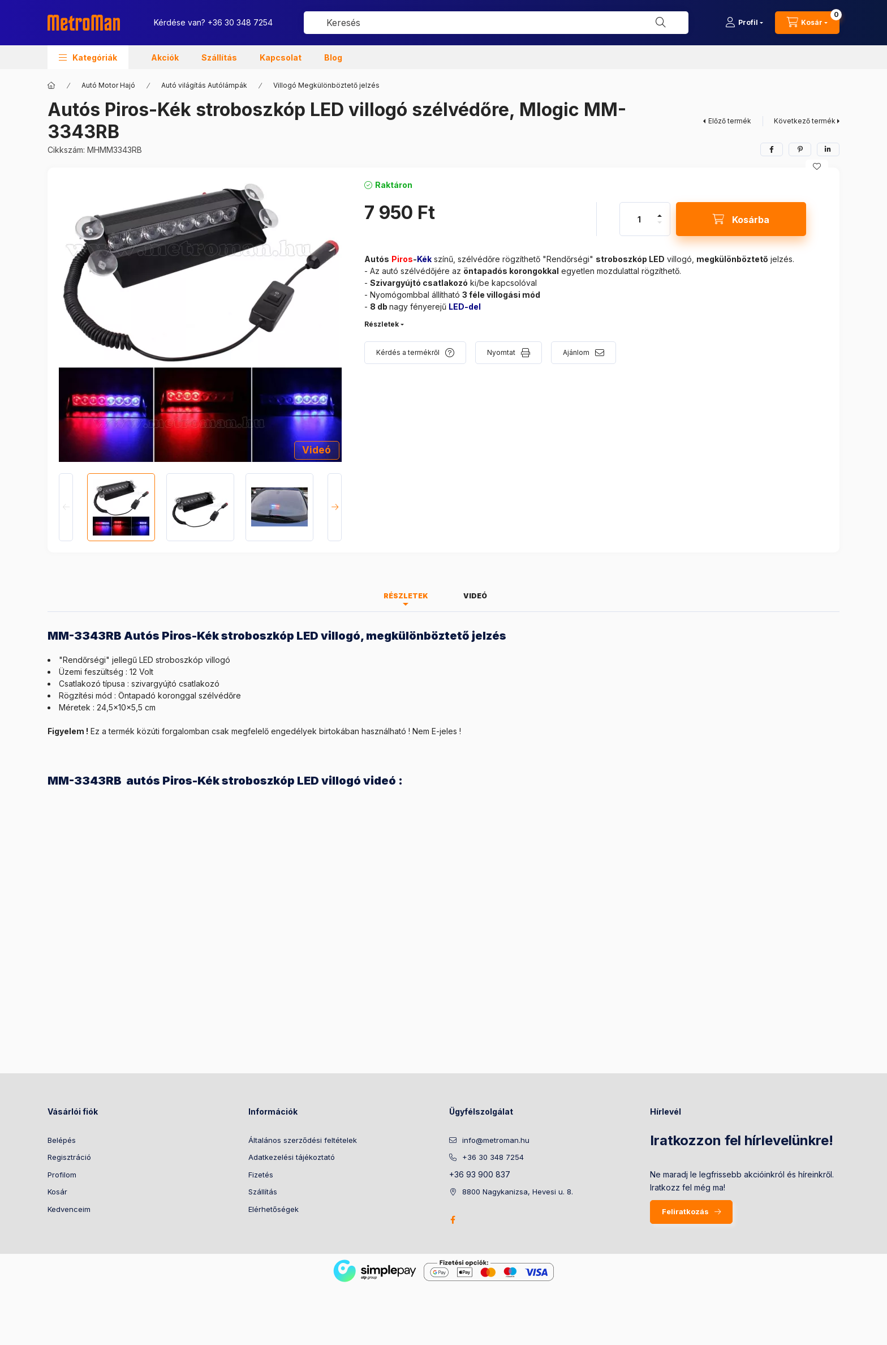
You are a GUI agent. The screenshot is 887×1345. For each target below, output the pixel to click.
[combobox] (496, 22)
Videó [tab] (475, 596)
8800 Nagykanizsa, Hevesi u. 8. (517, 1191)
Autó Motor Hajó (108, 85)
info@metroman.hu (495, 1140)
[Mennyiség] (639, 219)
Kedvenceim (69, 1209)
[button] (88, 57)
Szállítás (219, 57)
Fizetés (260, 1174)
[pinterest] (800, 149)
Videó (316, 450)
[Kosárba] (741, 219)
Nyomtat (501, 352)
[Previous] (66, 507)
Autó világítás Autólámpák (204, 85)
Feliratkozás (685, 1211)
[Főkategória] (51, 85)
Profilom (62, 1174)
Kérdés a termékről (408, 352)
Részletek (381, 324)
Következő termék (805, 121)
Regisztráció (69, 1157)
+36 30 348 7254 (240, 22)
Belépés (62, 1140)
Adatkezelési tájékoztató (291, 1157)
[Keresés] (660, 22)
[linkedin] (828, 149)
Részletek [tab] (406, 596)
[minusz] (659, 222)
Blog (333, 57)
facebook (452, 1220)
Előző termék (729, 121)
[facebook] (771, 149)
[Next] (335, 507)
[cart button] (807, 22)
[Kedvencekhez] (817, 166)
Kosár (57, 1191)
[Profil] (744, 22)
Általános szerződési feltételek (302, 1140)
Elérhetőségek (273, 1209)
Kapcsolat (281, 57)
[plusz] (659, 215)
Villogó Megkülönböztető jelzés (326, 85)
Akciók (165, 57)
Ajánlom (576, 352)
